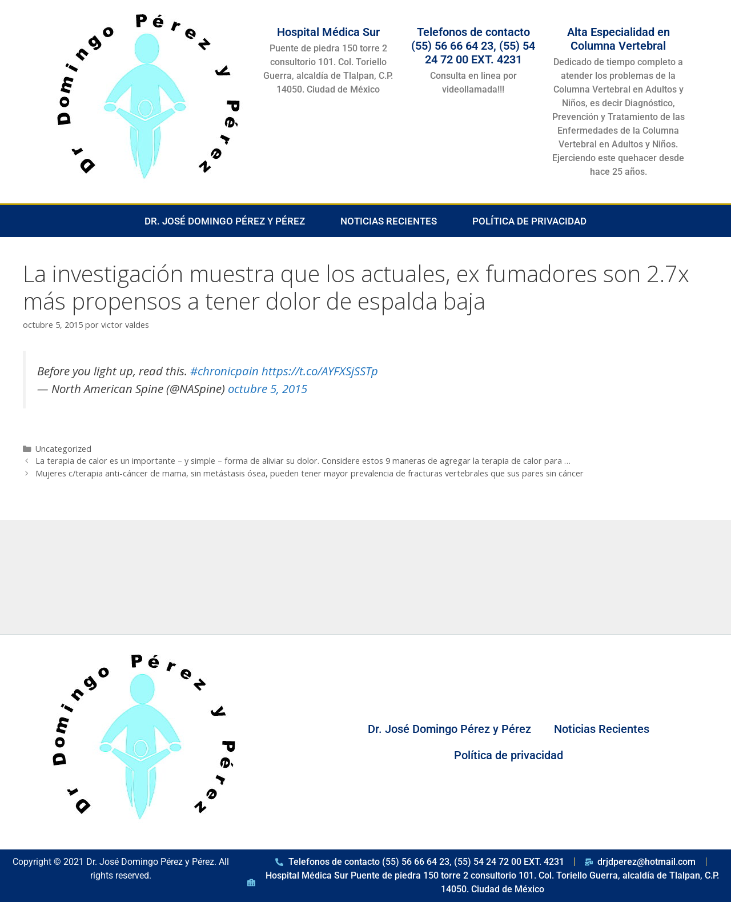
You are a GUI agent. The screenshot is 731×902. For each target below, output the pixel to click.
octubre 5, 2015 (267, 388)
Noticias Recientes (388, 221)
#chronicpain (224, 371)
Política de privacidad (529, 221)
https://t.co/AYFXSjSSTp (320, 371)
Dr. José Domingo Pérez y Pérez (224, 221)
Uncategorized (63, 448)
